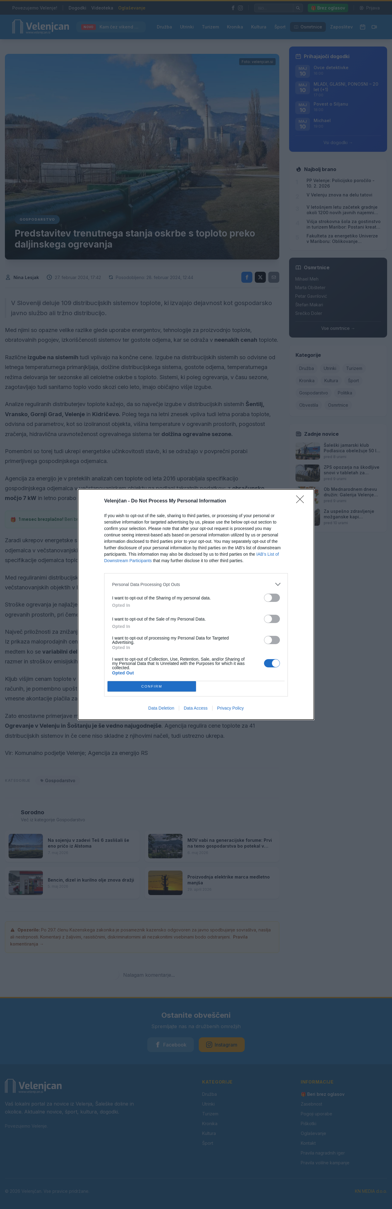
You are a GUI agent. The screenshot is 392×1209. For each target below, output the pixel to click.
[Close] (302, 501)
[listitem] (196, 584)
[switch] (272, 598)
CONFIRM (151, 686)
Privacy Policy (230, 708)
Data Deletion (161, 708)
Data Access (196, 708)
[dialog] (196, 604)
